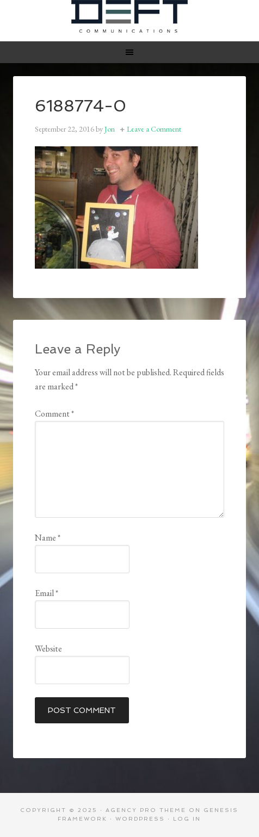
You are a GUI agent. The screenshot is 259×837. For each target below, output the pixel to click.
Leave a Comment (154, 129)
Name (47, 537)
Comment (54, 413)
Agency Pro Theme (146, 810)
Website (48, 648)
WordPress (140, 819)
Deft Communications (129, 16)
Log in (187, 819)
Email (46, 593)
